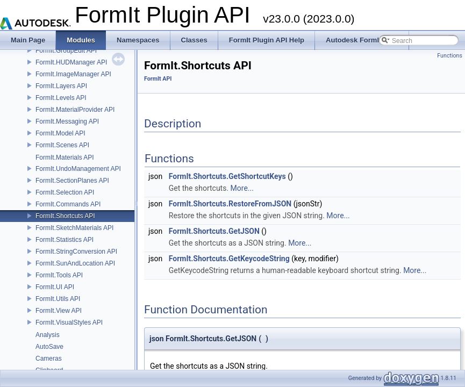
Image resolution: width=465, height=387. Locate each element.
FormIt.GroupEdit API (66, 50)
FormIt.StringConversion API (76, 251)
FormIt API (157, 78)
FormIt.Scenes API (62, 145)
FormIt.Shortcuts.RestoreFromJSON (230, 203)
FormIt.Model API (60, 133)
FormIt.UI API (54, 287)
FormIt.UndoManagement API (78, 169)
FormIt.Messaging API (67, 121)
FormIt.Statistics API (64, 239)
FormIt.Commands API (68, 204)
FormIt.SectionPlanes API (72, 180)
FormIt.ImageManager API (73, 74)
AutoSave (49, 346)
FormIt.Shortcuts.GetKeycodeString (229, 258)
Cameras (48, 358)
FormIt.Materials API (64, 157)
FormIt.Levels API (61, 98)
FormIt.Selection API (64, 192)
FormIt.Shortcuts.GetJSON (214, 231)
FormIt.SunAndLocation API (75, 263)
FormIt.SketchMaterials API (74, 228)
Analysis (47, 335)
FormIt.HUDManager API (71, 62)
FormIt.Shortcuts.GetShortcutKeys (227, 176)
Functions (449, 55)
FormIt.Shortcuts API (65, 216)
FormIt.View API (58, 310)
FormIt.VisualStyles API (69, 322)
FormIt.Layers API (61, 86)
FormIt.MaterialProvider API (75, 109)
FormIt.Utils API (57, 299)
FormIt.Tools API (59, 275)
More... (242, 188)
